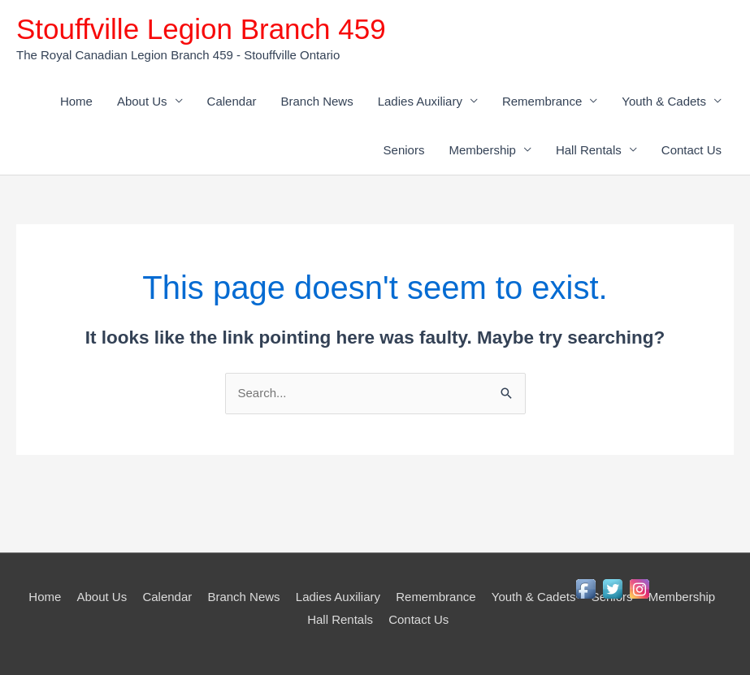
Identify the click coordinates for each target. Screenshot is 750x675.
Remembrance (542, 101)
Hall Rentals (589, 150)
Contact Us (691, 150)
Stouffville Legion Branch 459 (201, 29)
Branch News (316, 101)
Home (76, 101)
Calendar (232, 101)
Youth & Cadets (664, 101)
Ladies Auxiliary (420, 101)
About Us (142, 101)
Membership (482, 150)
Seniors (404, 150)
